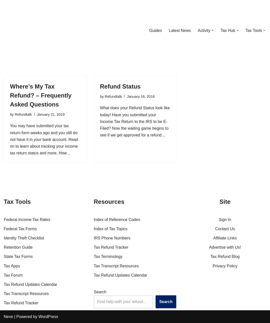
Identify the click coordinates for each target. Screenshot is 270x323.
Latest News (180, 30)
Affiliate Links (225, 238)
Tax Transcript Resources (26, 294)
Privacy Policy (225, 266)
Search (100, 292)
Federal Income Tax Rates (27, 219)
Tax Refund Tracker (21, 303)
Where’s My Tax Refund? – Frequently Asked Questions (41, 95)
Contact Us (225, 229)
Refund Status (120, 86)
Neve (8, 317)
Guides (155, 30)
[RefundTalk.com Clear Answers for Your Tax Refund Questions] (30, 30)
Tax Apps (12, 266)
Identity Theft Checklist (24, 238)
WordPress (48, 317)
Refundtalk (23, 114)
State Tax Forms (18, 256)
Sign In (225, 219)
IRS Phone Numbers (112, 238)
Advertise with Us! (225, 247)
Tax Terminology (108, 256)
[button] (213, 30)
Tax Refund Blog (225, 256)
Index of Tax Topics (111, 229)
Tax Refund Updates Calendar (30, 284)
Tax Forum (13, 275)
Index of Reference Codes (117, 219)
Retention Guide (18, 247)
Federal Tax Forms (20, 229)
